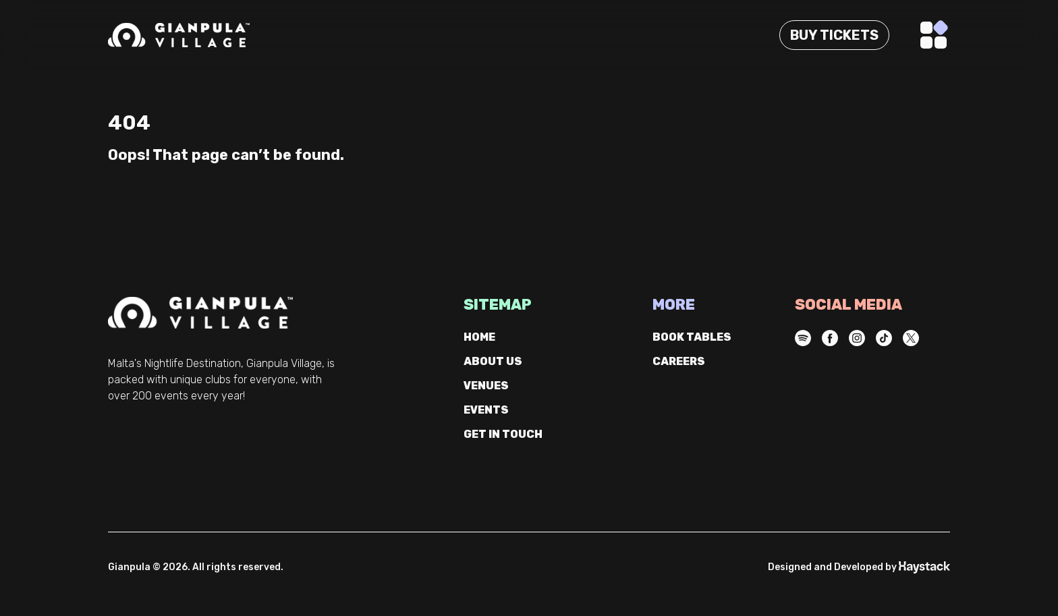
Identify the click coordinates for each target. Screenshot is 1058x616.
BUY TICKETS (834, 35)
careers (678, 361)
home (479, 337)
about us (493, 361)
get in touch (503, 434)
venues (486, 385)
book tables (691, 337)
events (486, 409)
